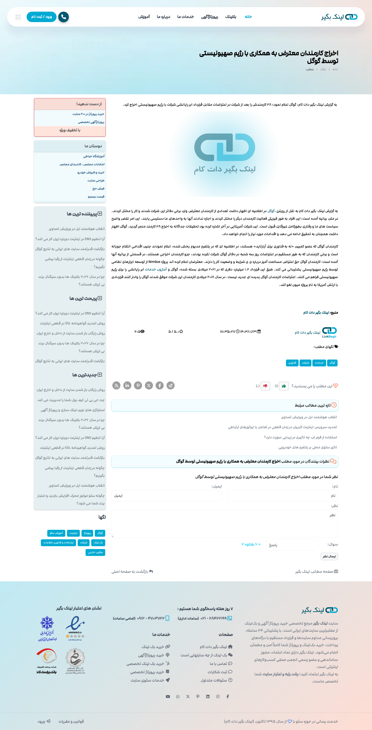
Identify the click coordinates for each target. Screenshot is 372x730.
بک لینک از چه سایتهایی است (207, 655)
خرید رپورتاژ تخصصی (150, 672)
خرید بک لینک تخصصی (148, 664)
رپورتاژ (87, 533)
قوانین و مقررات (71, 721)
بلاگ (323, 71)
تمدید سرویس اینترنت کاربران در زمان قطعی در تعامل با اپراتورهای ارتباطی (282, 427)
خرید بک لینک (156, 647)
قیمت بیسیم (96, 196)
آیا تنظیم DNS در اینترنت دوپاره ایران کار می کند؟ (70, 239)
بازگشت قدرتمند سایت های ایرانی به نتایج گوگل (70, 248)
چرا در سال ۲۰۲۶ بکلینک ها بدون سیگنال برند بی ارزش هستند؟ (71, 280)
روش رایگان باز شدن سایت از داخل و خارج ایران (71, 333)
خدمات (150, 269)
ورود (44, 721)
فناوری (292, 363)
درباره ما (163, 17)
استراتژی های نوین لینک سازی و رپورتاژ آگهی (73, 410)
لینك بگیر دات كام (316, 312)
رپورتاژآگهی (209, 17)
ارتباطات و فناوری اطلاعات (58, 542)
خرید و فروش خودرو (91, 172)
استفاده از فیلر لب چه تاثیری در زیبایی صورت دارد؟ (300, 437)
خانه (248, 17)
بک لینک (98, 542)
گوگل (271, 211)
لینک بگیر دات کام (216, 647)
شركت (305, 363)
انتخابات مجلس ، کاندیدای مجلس (82, 164)
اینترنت (73, 533)
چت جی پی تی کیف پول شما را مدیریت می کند (71, 400)
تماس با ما (221, 664)
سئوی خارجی (95, 552)
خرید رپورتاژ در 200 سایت (88, 114)
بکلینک (230, 17)
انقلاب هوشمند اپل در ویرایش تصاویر (309, 417)
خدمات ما (185, 17)
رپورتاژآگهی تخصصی (91, 122)
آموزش (144, 17)
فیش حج (98, 188)
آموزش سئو (56, 533)
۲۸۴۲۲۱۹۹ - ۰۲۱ (205, 618)
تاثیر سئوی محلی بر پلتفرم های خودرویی (307, 447)
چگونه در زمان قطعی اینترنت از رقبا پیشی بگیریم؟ (75, 262)
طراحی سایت (96, 180)
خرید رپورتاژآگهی (154, 655)
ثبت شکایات (220, 672)
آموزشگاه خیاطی (94, 156)
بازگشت (132, 571)
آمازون (162, 269)
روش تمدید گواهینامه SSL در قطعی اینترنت (72, 323)
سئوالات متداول (217, 680)
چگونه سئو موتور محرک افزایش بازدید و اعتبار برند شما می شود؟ (71, 499)
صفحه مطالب (316, 571)
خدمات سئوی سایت (150, 680)
